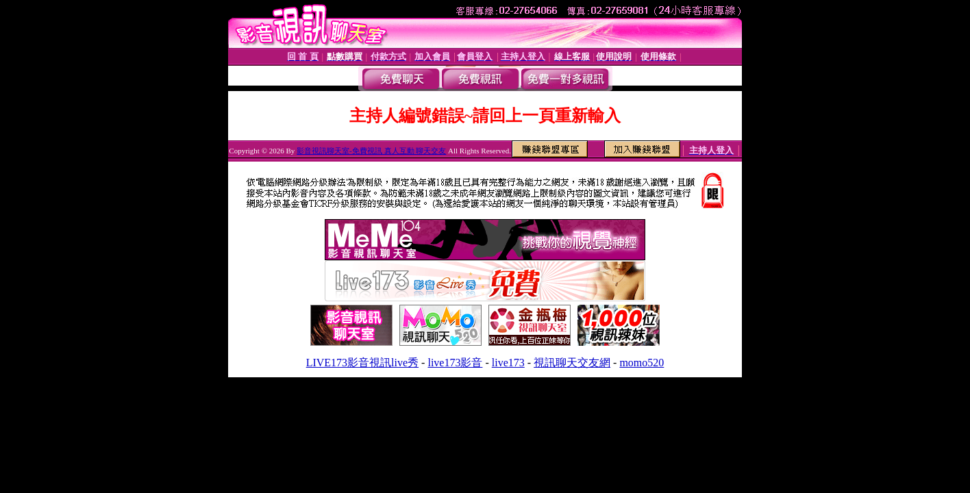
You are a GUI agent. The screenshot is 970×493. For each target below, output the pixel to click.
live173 (508, 362)
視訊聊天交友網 (572, 362)
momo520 (641, 362)
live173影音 (454, 362)
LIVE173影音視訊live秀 (362, 362)
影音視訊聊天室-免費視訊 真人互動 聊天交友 (371, 151)
